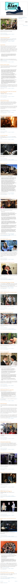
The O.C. (4, 309)
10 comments (12, 112)
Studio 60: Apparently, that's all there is (6, 472)
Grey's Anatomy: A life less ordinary (5, 239)
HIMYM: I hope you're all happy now (6, 491)
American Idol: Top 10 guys (4, 100)
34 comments (12, 96)
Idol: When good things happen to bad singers (7, 282)
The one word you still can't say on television (7, 572)
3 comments (12, 418)
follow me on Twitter (25, 25)
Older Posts (16, 581)
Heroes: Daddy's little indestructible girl (6, 115)
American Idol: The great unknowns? (6, 540)
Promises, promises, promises (4, 64)
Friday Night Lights (5, 329)
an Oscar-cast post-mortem (8, 136)
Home (9, 581)
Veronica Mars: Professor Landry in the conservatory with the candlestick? (8, 92)
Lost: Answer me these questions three (6, 332)
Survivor (8, 578)
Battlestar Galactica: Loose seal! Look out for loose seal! (8, 519)
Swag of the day (2, 44)
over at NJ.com (10, 38)
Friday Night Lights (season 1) (12, 329)
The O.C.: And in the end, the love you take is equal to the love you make (8, 293)
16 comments (12, 139)
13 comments (12, 159)
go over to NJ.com (11, 110)
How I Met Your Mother (6, 496)
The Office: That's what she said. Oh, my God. (7, 262)
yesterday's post (10, 137)
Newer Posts (1, 581)
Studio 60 (4, 487)
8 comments (12, 385)
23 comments (12, 348)
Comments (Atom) (5, 582)
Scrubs (6, 578)
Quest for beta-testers (3, 403)
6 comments (12, 568)
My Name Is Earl (2, 578)
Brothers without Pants (3, 163)
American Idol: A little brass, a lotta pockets (7, 389)
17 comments (12, 234)
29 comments (12, 259)
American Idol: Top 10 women (5, 37)
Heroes (4, 469)
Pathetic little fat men (3, 499)
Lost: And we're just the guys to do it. (6, 17)
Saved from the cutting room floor (5, 198)
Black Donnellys (5, 194)
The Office (4, 279)
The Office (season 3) (9, 279)
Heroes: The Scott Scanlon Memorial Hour (6, 452)
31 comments (12, 438)
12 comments (12, 515)
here (6, 84)
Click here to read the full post (11, 40)
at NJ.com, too (14, 39)
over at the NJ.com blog (4, 285)
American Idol (4, 288)
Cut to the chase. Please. (4, 135)
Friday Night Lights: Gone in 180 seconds (6, 312)
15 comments (12, 41)
